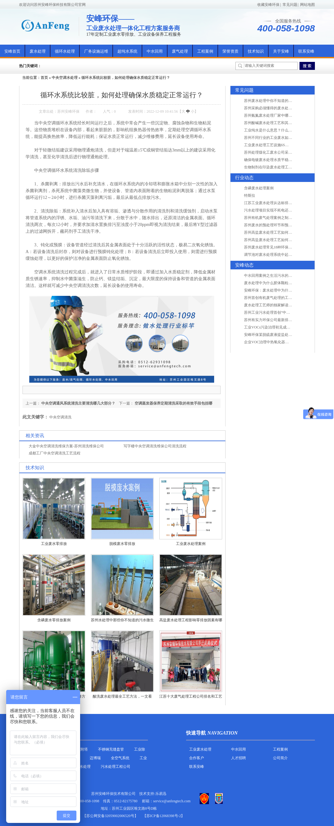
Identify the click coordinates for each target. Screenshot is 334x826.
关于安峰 (281, 51)
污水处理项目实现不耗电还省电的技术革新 (279, 210)
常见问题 (290, 4)
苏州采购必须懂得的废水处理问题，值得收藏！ (283, 108)
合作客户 (196, 758)
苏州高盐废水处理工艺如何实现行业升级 (277, 232)
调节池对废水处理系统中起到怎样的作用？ (279, 254)
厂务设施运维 (96, 51)
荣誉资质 (230, 51)
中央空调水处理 (65, 77)
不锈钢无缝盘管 (111, 749)
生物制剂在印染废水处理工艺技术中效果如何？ (283, 167)
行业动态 (244, 177)
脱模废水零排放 (122, 544)
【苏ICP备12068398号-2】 (164, 816)
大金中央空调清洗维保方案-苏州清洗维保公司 (66, 446)
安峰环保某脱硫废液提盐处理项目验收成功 (279, 334)
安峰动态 (244, 265)
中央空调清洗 (60, 417)
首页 (44, 77)
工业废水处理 (200, 749)
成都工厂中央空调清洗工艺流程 (54, 453)
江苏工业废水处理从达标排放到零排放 (275, 203)
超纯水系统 (127, 51)
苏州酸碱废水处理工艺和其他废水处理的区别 (281, 123)
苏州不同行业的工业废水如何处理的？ (275, 137)
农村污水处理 (79, 766)
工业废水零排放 (54, 544)
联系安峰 (306, 51)
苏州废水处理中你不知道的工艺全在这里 (277, 101)
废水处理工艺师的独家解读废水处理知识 (277, 305)
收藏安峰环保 (268, 4)
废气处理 (180, 51)
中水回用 (155, 51)
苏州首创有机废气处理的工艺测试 (271, 298)
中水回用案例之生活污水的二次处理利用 (277, 275)
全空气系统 (120, 758)
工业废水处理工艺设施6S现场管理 (272, 145)
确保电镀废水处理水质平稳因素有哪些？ (277, 160)
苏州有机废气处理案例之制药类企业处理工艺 (281, 218)
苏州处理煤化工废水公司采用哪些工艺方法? (280, 152)
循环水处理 (65, 51)
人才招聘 (238, 758)
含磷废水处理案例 (259, 188)
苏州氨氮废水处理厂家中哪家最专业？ (275, 115)
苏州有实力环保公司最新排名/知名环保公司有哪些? (286, 320)
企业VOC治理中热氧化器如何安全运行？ (277, 342)
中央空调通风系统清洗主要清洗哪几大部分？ (78, 403)
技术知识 (256, 51)
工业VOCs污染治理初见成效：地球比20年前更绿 (284, 327)
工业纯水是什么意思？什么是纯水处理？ (277, 130)
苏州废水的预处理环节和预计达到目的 (275, 225)
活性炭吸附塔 (77, 749)
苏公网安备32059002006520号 (110, 816)
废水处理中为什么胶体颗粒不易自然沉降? (278, 283)
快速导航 (196, 732)
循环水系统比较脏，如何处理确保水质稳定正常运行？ (125, 77)
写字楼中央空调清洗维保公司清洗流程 (155, 446)
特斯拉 (249, 195)
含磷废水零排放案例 (54, 620)
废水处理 (38, 51)
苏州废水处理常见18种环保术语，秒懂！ (277, 247)
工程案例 (205, 51)
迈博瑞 (95, 758)
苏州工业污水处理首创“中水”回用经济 (275, 312)
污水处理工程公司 (115, 766)
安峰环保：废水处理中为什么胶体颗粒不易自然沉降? (287, 290)
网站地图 (307, 4)
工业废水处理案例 (191, 544)
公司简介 (280, 758)
